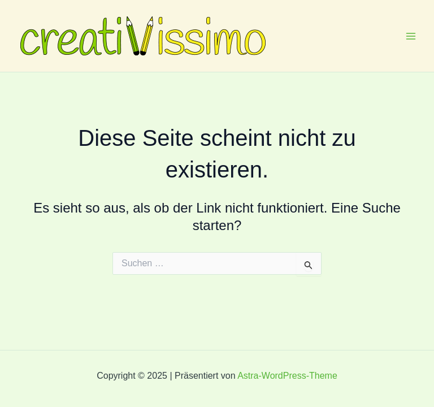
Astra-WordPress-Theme (287, 375)
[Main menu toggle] (411, 35)
